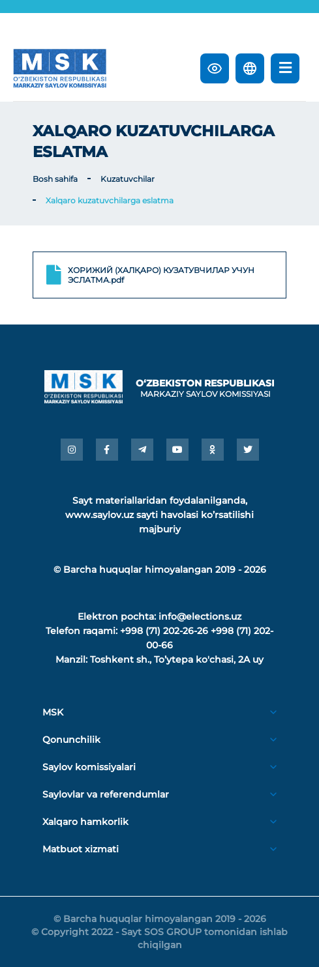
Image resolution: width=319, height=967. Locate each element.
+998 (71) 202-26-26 (164, 631)
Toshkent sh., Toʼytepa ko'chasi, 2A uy (177, 659)
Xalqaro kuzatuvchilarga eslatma (110, 200)
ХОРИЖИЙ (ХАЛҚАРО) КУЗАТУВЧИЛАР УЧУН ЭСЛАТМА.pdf (150, 275)
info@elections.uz (200, 616)
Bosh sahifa (55, 179)
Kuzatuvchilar (127, 179)
